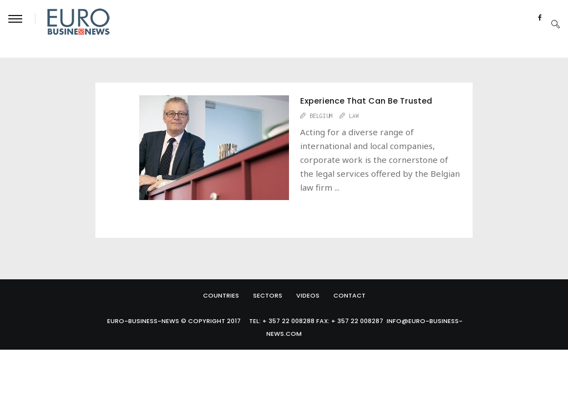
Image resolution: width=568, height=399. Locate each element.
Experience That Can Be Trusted (366, 100)
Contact (349, 295)
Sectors (267, 295)
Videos (308, 295)
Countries (221, 295)
